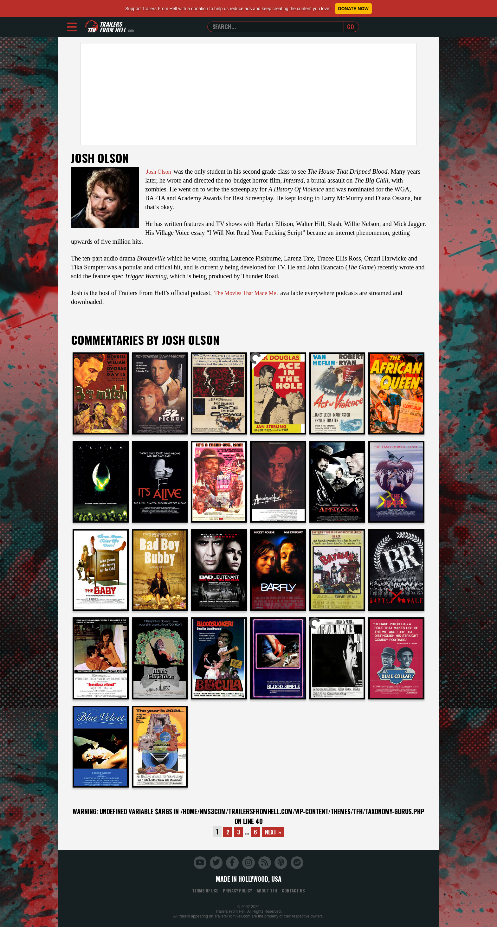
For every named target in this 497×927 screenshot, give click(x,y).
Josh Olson (160, 171)
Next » (274, 831)
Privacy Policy (237, 890)
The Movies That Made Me (249, 292)
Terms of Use (205, 890)
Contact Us (293, 890)
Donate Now (353, 8)
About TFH (267, 890)
